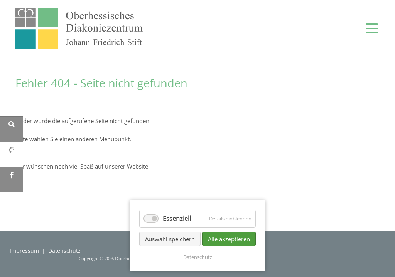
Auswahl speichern (170, 239)
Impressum (24, 250)
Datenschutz (64, 250)
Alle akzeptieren (229, 239)
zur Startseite (79, 28)
